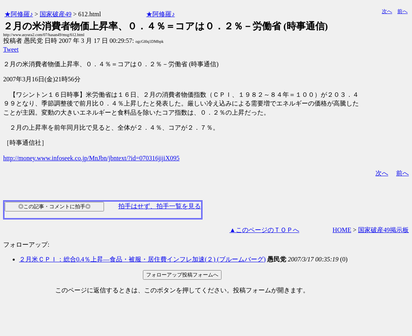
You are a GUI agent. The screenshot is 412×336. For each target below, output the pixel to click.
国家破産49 (55, 14)
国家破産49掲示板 (383, 230)
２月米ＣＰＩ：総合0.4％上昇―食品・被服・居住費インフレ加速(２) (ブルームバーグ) (142, 259)
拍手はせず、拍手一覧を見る (159, 206)
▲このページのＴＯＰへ (264, 230)
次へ (387, 11)
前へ (402, 11)
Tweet (11, 49)
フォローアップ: (26, 244)
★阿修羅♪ (18, 14)
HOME (342, 230)
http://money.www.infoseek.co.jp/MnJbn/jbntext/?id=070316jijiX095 (91, 158)
